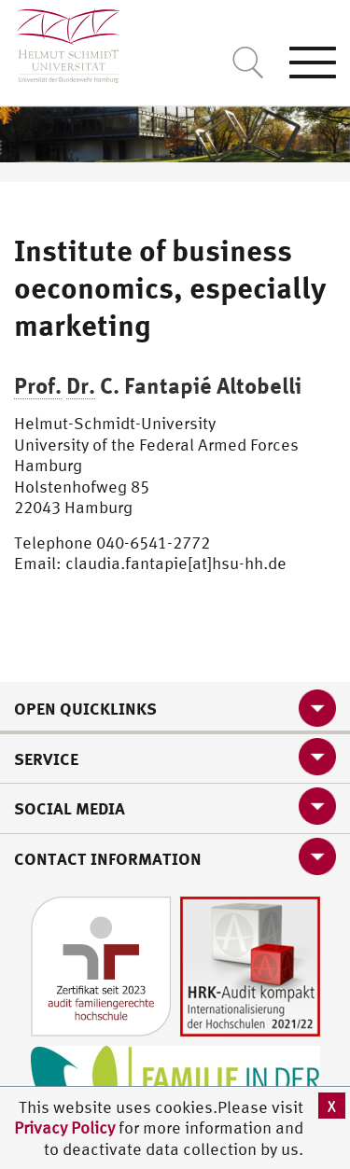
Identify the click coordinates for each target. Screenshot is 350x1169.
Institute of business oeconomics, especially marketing (170, 287)
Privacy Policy (66, 1127)
